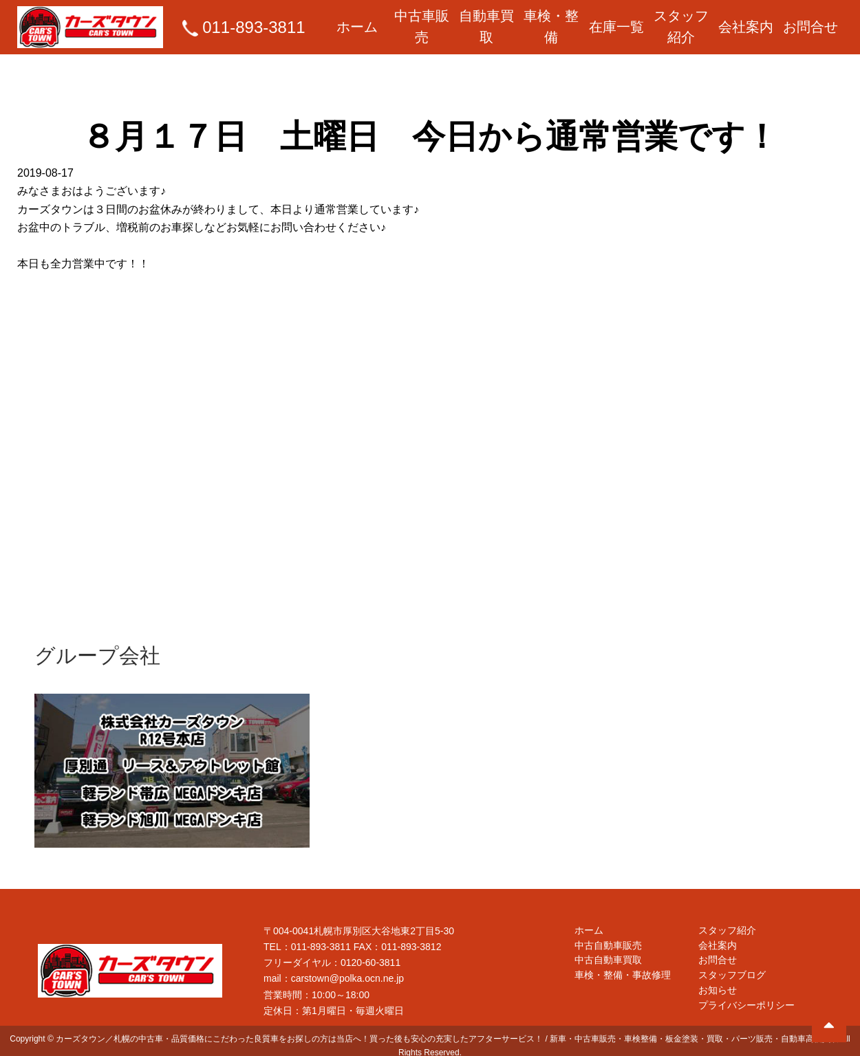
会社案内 (746, 21)
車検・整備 (551, 21)
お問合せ (810, 21)
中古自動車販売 (608, 935)
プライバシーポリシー (746, 999)
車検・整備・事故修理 (622, 968)
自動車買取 (486, 21)
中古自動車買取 (608, 951)
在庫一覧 (616, 21)
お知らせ (717, 983)
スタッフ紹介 (681, 21)
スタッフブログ (732, 968)
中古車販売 (422, 21)
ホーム (357, 21)
